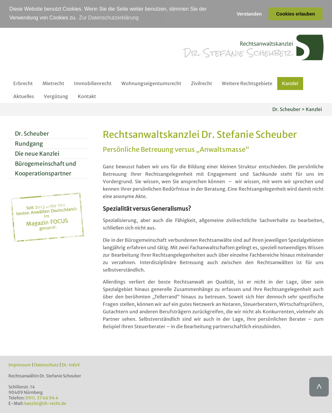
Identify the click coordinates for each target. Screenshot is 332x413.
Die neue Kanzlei (37, 153)
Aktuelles (23, 96)
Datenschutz (46, 364)
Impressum (19, 364)
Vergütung (56, 96)
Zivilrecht (201, 83)
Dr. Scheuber (32, 133)
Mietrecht (53, 83)
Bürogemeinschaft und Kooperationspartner (45, 168)
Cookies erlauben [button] (295, 14)
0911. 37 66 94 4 (41, 397)
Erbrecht (23, 83)
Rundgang (29, 143)
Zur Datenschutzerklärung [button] (109, 17)
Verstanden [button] (249, 14)
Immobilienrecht (93, 83)
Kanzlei (290, 83)
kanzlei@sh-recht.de (45, 403)
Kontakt (87, 96)
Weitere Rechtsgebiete (247, 83)
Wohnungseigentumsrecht (151, 83)
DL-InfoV (71, 364)
